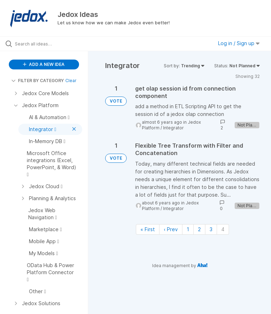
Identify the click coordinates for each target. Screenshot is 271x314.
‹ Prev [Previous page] (171, 229)
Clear (71, 80)
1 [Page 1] (188, 229)
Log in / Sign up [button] (239, 43)
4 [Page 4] (222, 229)
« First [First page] (147, 229)
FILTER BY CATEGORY (37, 80)
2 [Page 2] (199, 229)
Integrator (173, 127)
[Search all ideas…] (47, 43)
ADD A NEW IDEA (44, 64)
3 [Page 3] (211, 229)
